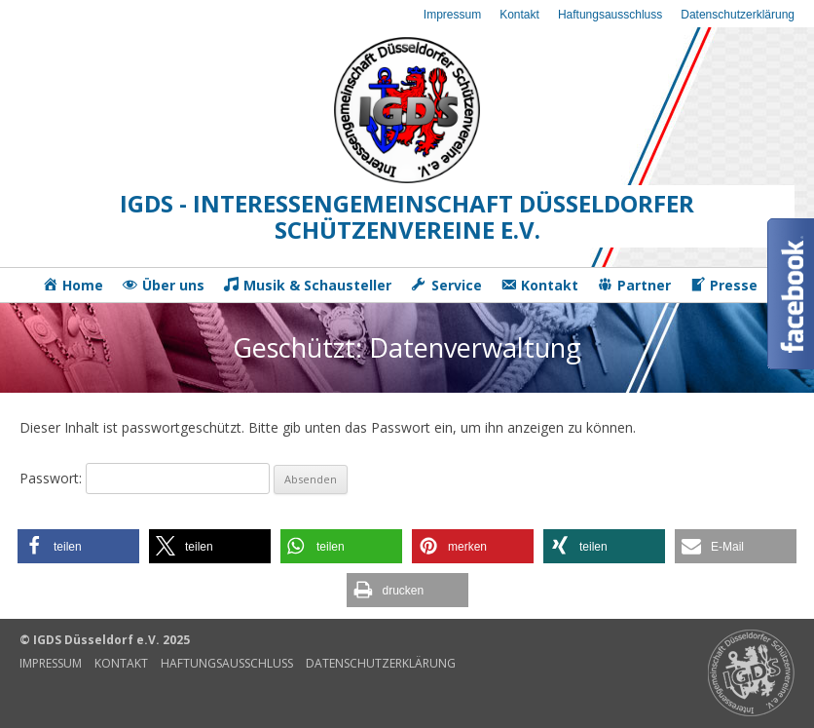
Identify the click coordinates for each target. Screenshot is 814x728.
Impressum (452, 14)
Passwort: (144, 478)
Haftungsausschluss (610, 14)
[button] (78, 546)
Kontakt (519, 14)
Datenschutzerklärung (738, 14)
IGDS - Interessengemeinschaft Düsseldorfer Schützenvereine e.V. (407, 216)
